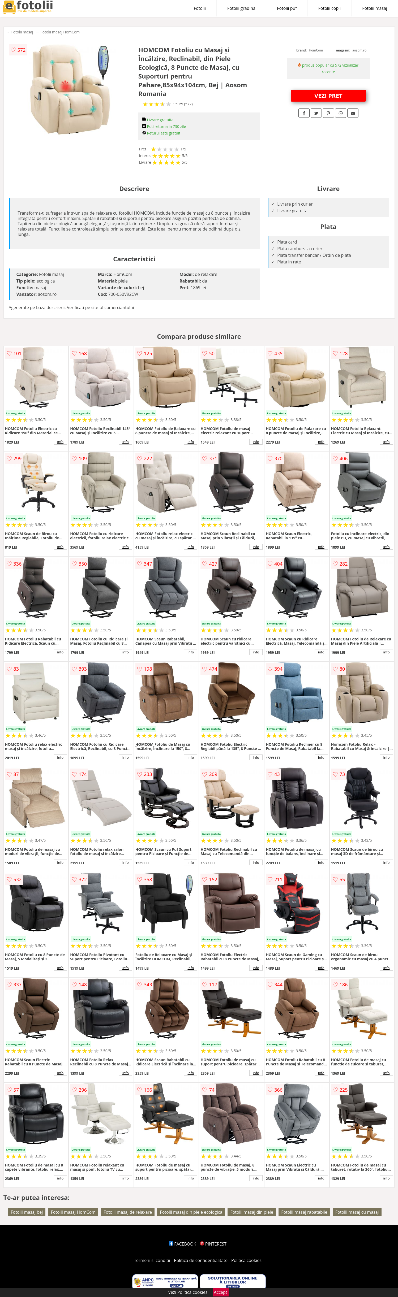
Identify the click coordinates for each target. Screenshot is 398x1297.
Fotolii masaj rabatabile (304, 1212)
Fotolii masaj (374, 8)
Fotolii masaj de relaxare (128, 1212)
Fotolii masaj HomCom (60, 31)
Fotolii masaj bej (27, 1212)
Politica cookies (246, 1260)
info (60, 441)
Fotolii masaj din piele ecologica (191, 1212)
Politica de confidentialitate (201, 1260)
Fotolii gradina (241, 8)
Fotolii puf (287, 8)
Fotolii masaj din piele (251, 1212)
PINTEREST (213, 1244)
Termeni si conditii (152, 1260)
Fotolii (200, 8)
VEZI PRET (328, 95)
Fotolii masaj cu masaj (357, 1212)
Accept (220, 1292)
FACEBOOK (182, 1244)
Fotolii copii (329, 8)
